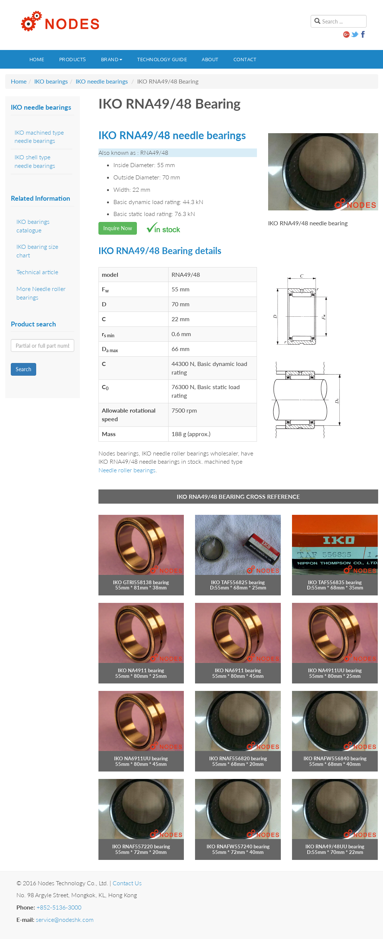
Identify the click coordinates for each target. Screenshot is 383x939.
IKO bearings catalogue (33, 226)
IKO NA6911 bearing (238, 670)
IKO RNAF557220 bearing (141, 846)
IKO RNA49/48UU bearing (334, 846)
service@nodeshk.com (65, 919)
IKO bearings (51, 81)
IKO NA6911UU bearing (141, 758)
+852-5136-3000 (59, 907)
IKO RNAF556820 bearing (238, 758)
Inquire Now (117, 228)
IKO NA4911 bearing (141, 670)
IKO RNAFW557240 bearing (238, 846)
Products (72, 59)
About (210, 59)
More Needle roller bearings (41, 293)
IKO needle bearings (102, 81)
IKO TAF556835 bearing (335, 582)
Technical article (37, 271)
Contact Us (127, 882)
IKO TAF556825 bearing (238, 582)
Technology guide (162, 59)
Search (23, 369)
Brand (112, 59)
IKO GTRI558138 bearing (141, 582)
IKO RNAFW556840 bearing (335, 758)
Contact (245, 59)
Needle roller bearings (127, 469)
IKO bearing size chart (37, 251)
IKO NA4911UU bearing (335, 670)
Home (36, 59)
